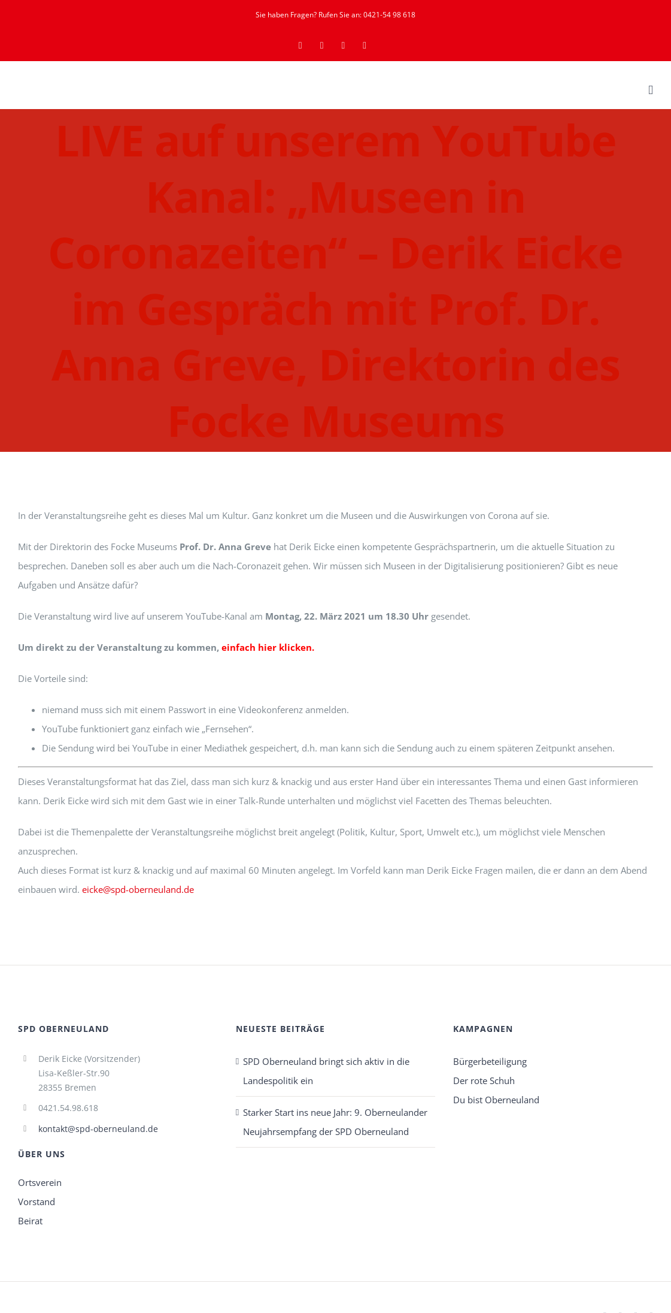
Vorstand (36, 1202)
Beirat (30, 1221)
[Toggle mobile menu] (650, 90)
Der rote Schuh (484, 1080)
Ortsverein (40, 1182)
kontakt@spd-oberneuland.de (98, 1128)
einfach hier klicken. (267, 647)
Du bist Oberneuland (496, 1100)
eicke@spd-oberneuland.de (138, 889)
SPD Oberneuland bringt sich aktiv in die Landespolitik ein (326, 1070)
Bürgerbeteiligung (490, 1061)
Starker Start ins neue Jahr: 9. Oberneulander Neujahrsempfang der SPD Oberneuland (335, 1121)
